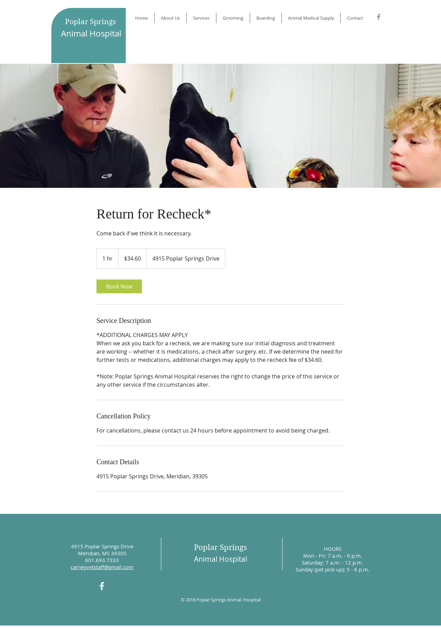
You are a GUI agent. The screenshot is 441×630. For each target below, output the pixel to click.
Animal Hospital (91, 33)
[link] (119, 286)
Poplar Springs (90, 22)
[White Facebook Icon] (101, 586)
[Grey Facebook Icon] (379, 17)
